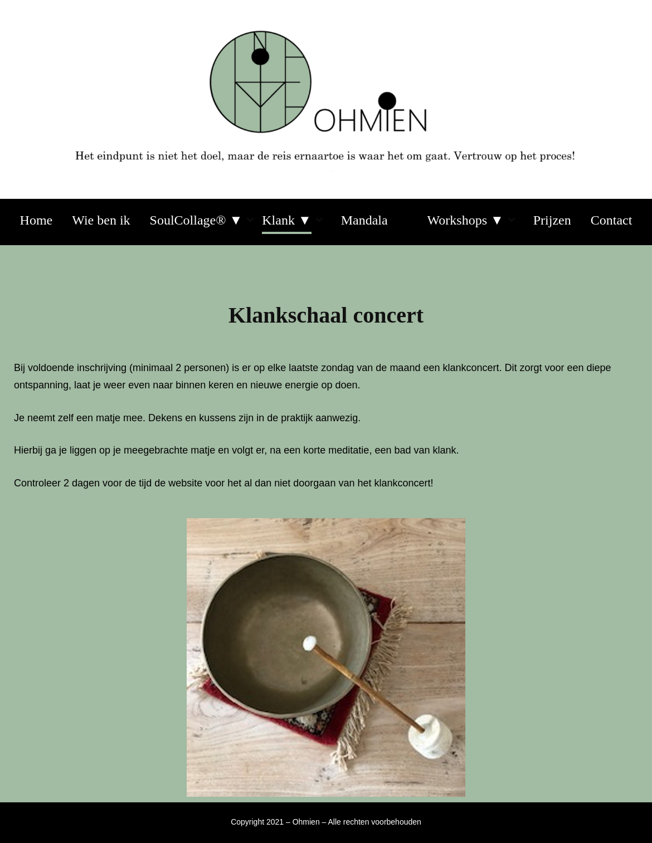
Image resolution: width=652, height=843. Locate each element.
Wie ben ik (101, 220)
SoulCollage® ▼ (196, 220)
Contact (611, 220)
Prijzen (552, 220)
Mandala (364, 220)
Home (36, 220)
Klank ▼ (286, 220)
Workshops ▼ (465, 220)
